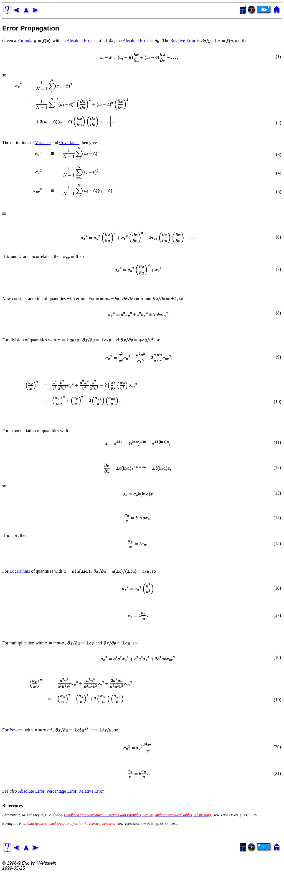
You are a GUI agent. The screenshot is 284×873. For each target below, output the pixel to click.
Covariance (69, 142)
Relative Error (183, 40)
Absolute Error (80, 40)
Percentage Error (61, 791)
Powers (15, 730)
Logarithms (19, 571)
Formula (24, 40)
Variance (42, 142)
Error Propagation (30, 28)
